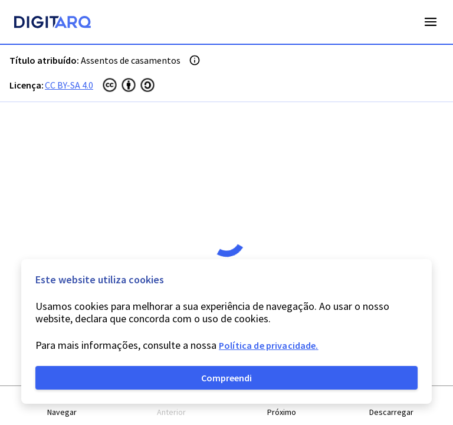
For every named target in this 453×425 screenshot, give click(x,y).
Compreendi (226, 378)
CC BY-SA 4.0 (69, 85)
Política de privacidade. (269, 345)
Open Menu (431, 22)
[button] (62, 406)
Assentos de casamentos (130, 60)
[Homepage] (52, 23)
